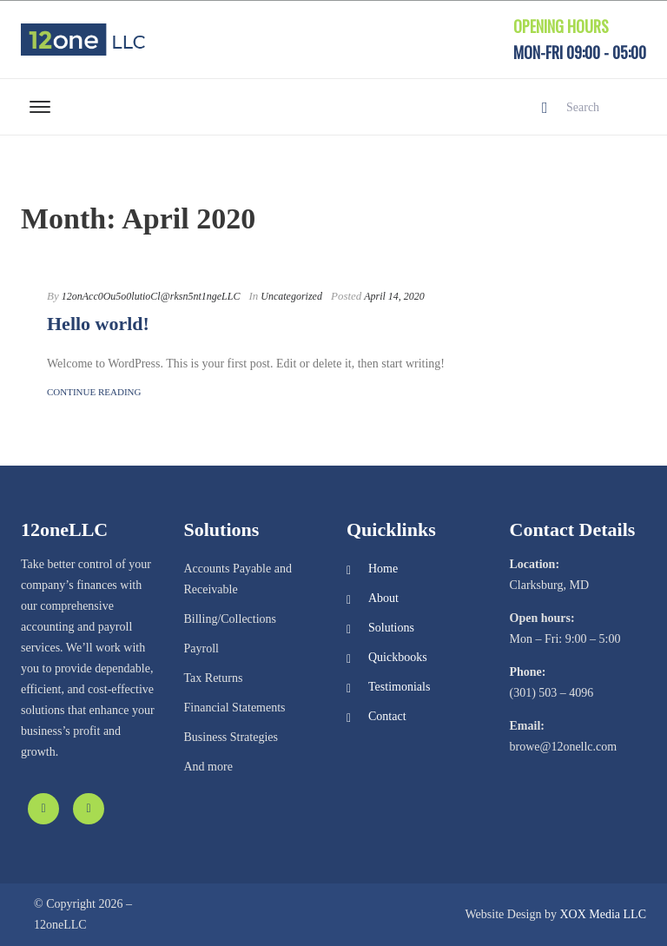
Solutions (391, 627)
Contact (387, 716)
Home (383, 568)
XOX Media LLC (602, 914)
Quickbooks (397, 657)
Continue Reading (94, 392)
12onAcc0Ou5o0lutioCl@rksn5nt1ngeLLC (151, 296)
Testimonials (399, 686)
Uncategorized (291, 296)
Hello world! (98, 323)
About (383, 598)
